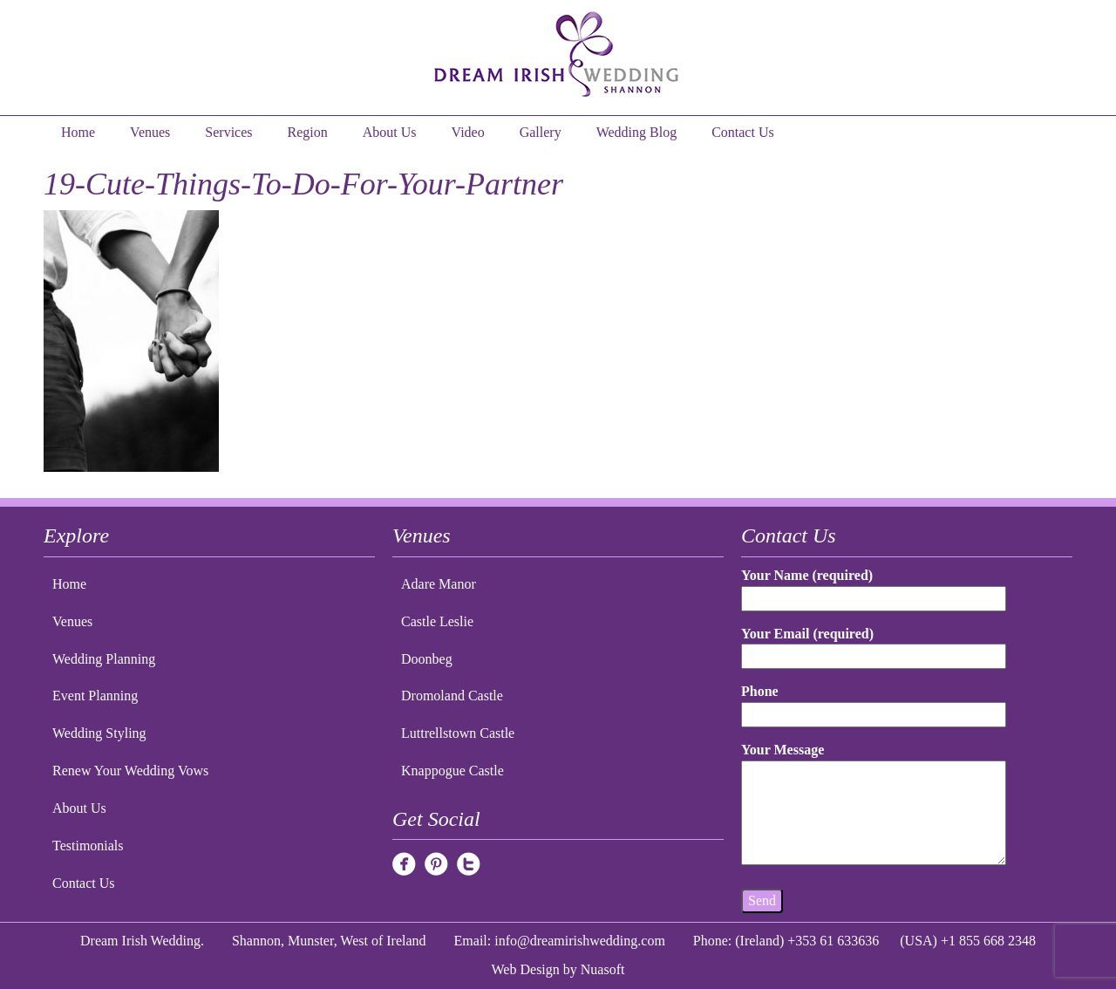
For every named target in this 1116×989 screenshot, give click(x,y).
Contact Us (742, 132)
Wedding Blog (636, 132)
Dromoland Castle (452, 695)
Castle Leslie (437, 621)
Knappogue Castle (452, 770)
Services (228, 132)
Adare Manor (438, 583)
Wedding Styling (99, 733)
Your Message (873, 805)
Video (468, 132)
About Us (390, 132)
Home (78, 132)
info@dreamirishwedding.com (579, 940)
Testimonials (88, 845)
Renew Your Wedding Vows (130, 770)
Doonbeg (427, 658)
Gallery (540, 132)
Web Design (526, 969)
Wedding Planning (103, 658)
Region (308, 132)
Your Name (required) (873, 586)
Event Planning (95, 695)
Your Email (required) (873, 645)
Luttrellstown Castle (457, 733)
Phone (873, 702)
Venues (150, 132)
